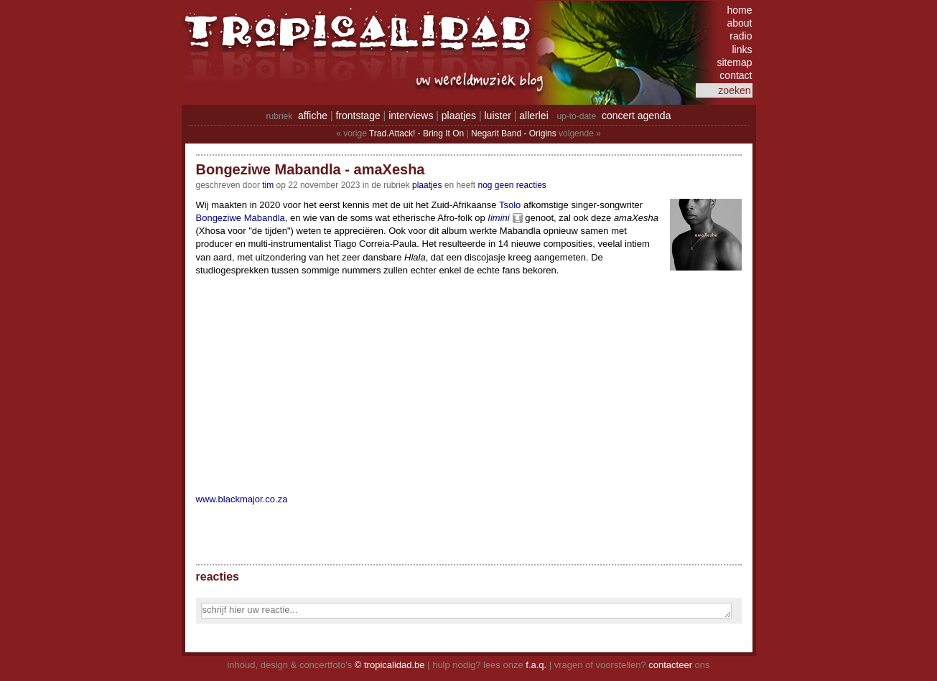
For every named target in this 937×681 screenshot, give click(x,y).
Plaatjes (427, 185)
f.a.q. (536, 664)
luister (498, 115)
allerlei (533, 115)
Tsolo (510, 204)
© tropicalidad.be (390, 664)
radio (740, 36)
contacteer (670, 664)
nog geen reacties (511, 185)
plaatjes (459, 115)
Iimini (498, 217)
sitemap (734, 62)
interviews (410, 115)
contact (735, 75)
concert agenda (636, 115)
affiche (312, 115)
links (742, 49)
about (739, 23)
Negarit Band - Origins (513, 133)
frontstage (357, 115)
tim (268, 185)
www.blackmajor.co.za (242, 499)
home (739, 10)
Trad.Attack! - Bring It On (416, 133)
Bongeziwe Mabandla (240, 217)
